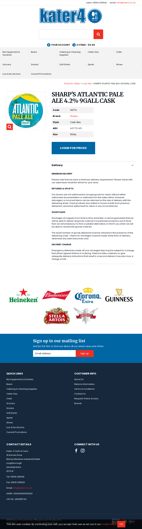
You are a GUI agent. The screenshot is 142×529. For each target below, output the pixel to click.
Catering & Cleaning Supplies (70, 53)
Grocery (7, 64)
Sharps (74, 116)
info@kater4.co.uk (126, 2)
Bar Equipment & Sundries (11, 53)
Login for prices (73, 148)
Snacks (35, 64)
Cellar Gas (93, 51)
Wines (119, 64)
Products (68, 83)
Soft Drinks (64, 64)
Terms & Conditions (84, 388)
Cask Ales (87, 83)
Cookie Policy (108, 524)
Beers (34, 51)
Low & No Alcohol (11, 73)
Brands (78, 403)
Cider (119, 51)
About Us (79, 379)
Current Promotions (41, 73)
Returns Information (84, 384)
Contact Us (80, 393)
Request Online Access (86, 398)
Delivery (92, 165)
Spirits (91, 64)
